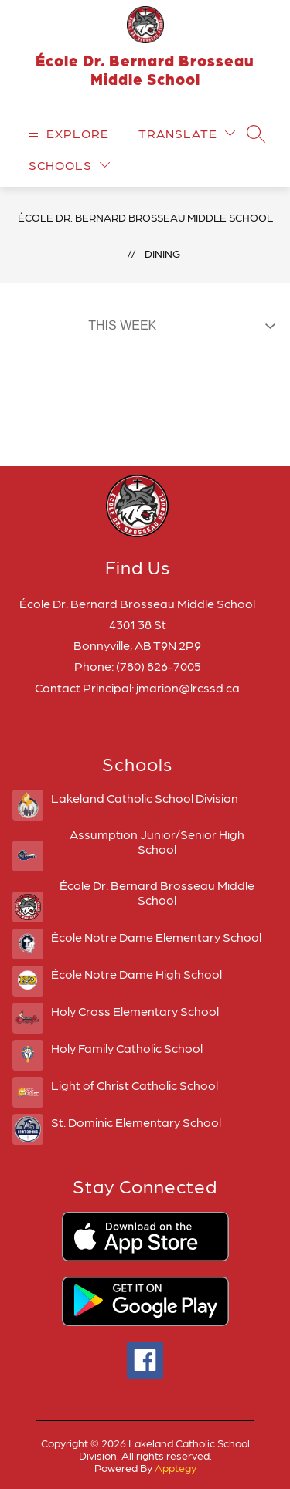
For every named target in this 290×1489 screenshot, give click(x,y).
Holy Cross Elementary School (135, 1010)
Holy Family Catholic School (127, 1048)
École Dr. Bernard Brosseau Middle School (145, 217)
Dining (162, 253)
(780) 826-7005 (158, 665)
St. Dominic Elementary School (136, 1122)
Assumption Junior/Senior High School (157, 841)
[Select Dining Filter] (178, 325)
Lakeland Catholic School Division (144, 797)
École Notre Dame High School (136, 973)
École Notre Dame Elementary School (156, 936)
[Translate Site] (187, 133)
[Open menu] (67, 133)
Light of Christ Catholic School (134, 1085)
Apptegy (175, 1467)
